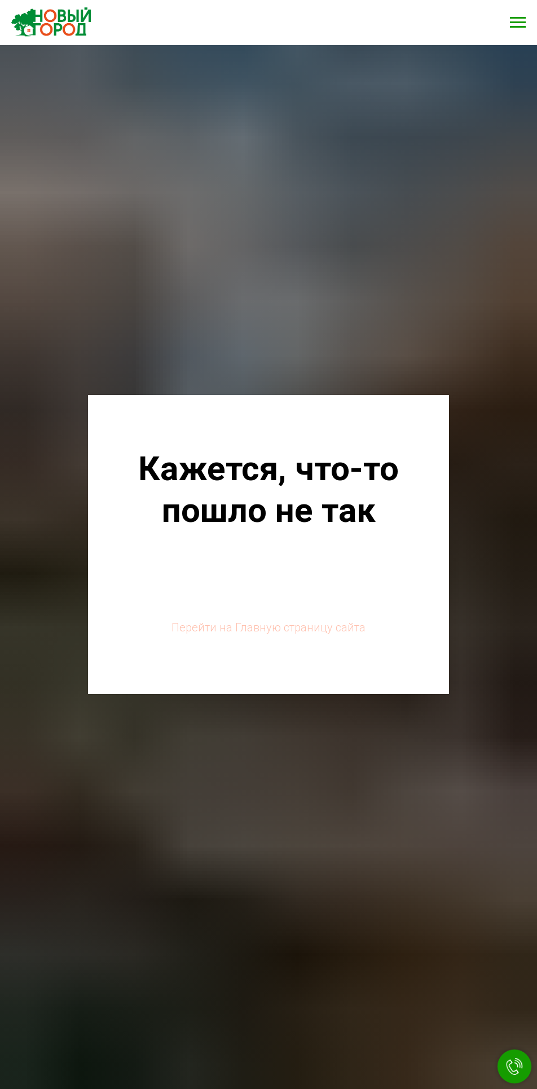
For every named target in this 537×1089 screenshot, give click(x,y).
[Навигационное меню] (518, 22)
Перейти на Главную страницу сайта (268, 627)
